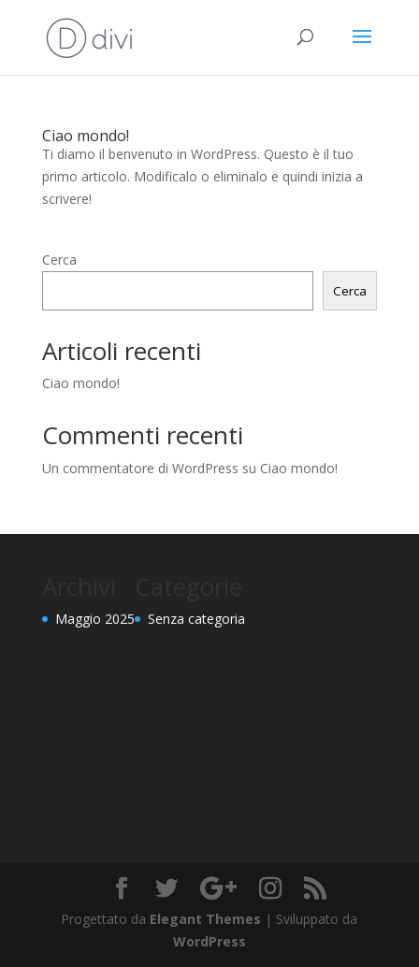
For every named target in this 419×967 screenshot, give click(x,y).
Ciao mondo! (85, 135)
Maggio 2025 (95, 619)
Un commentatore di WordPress (140, 468)
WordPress (209, 941)
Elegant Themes (205, 919)
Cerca (59, 259)
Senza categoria (196, 619)
